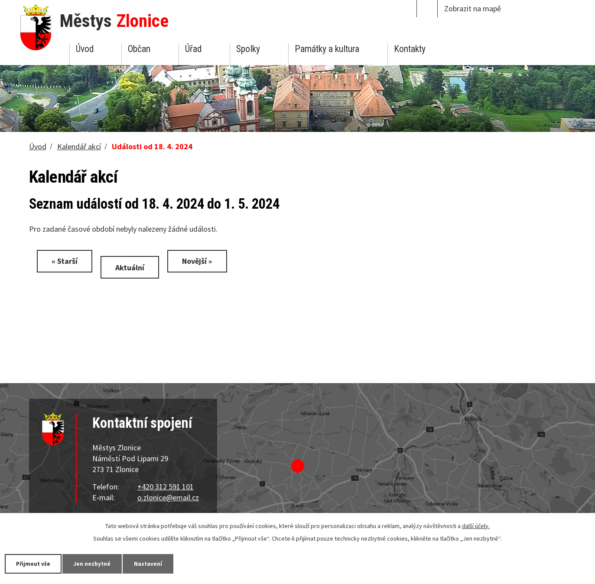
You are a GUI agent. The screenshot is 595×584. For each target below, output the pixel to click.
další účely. (476, 525)
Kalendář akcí (79, 146)
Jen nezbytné (100, 563)
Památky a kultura (327, 48)
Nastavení (160, 563)
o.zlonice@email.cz (168, 497)
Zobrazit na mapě (472, 8)
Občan (139, 48)
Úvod (85, 48)
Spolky (248, 48)
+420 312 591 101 (165, 487)
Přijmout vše (36, 563)
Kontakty (410, 48)
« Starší (66, 261)
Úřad (193, 48)
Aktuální (135, 267)
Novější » (206, 261)
